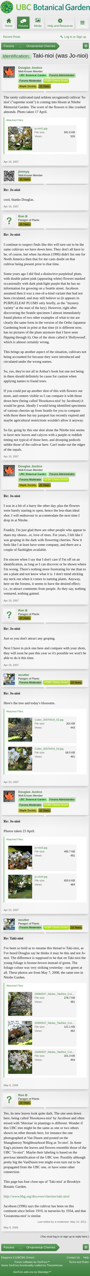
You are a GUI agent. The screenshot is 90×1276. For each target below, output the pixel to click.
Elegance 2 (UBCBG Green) (17, 1257)
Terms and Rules (79, 1262)
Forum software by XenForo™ (32, 1262)
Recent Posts (11, 37)
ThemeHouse (54, 1265)
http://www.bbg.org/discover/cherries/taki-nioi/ (37, 1196)
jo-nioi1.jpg (41, 128)
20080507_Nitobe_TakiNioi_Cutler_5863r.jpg (61, 1052)
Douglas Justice (30, 67)
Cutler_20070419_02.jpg (49, 719)
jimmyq (23, 171)
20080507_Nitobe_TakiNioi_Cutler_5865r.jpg (61, 993)
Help (86, 1257)
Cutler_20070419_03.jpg (49, 748)
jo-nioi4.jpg (41, 876)
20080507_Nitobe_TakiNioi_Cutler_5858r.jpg (61, 1023)
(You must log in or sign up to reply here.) (65, 1236)
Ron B (22, 216)
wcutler (23, 675)
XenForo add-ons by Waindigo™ (32, 1272)
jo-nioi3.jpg (41, 847)
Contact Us (73, 1257)
